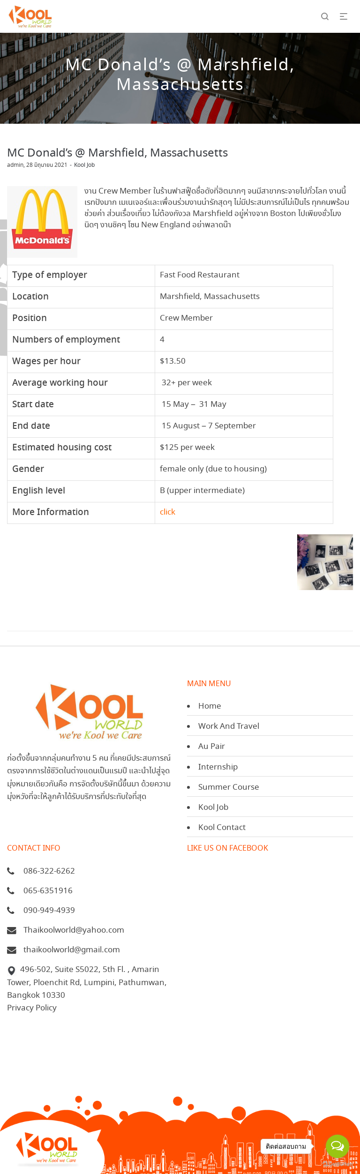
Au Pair (211, 747)
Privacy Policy (32, 1008)
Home (209, 706)
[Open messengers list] (337, 1146)
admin (15, 165)
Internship (218, 767)
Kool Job (84, 165)
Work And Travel (228, 727)
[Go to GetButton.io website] (337, 1164)
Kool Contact (222, 828)
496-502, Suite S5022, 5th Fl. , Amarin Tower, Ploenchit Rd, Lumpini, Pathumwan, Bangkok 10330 (87, 982)
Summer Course (228, 787)
